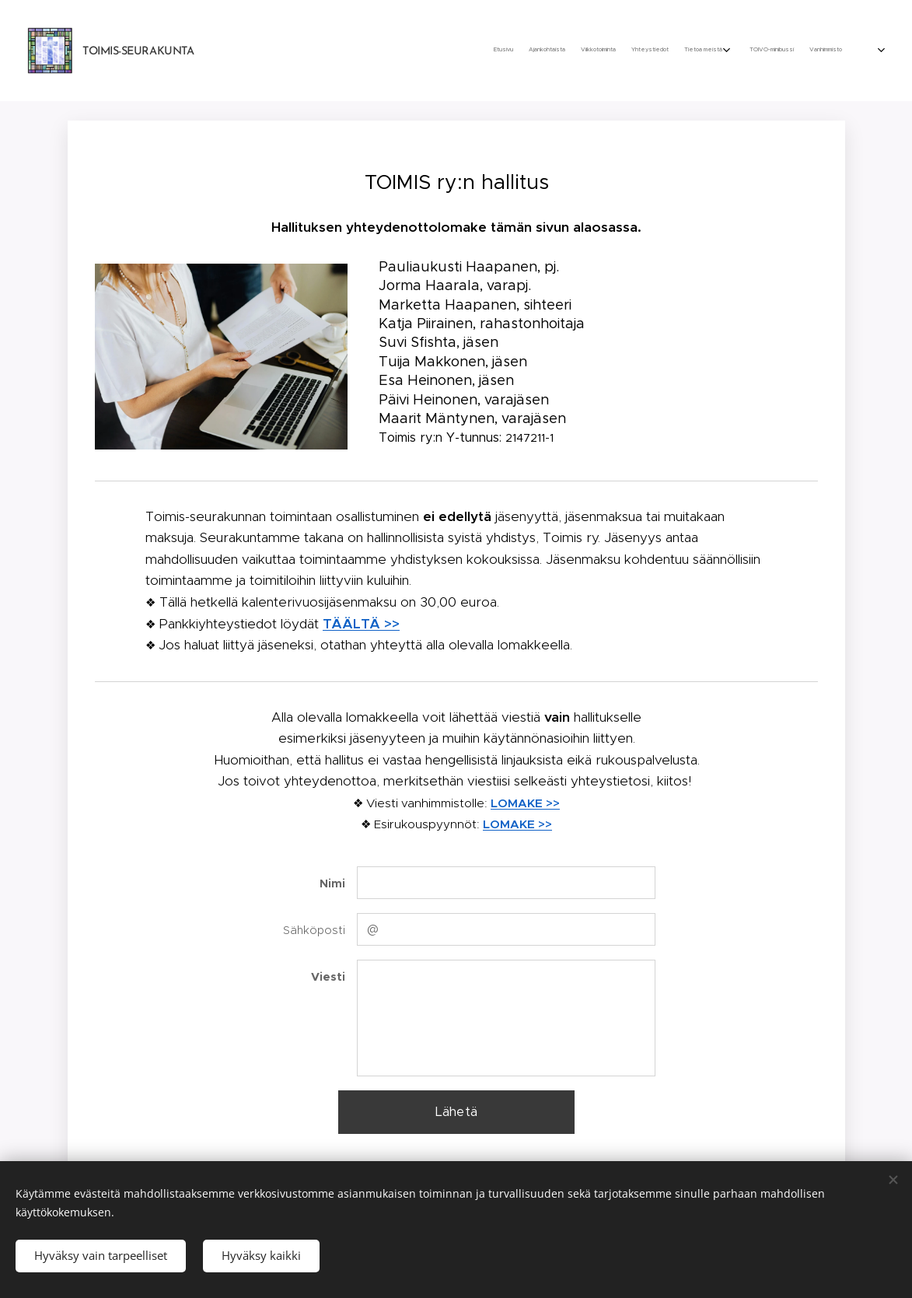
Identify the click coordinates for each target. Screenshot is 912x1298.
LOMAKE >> (517, 824)
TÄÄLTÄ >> (361, 623)
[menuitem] (739, 50)
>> (551, 803)
